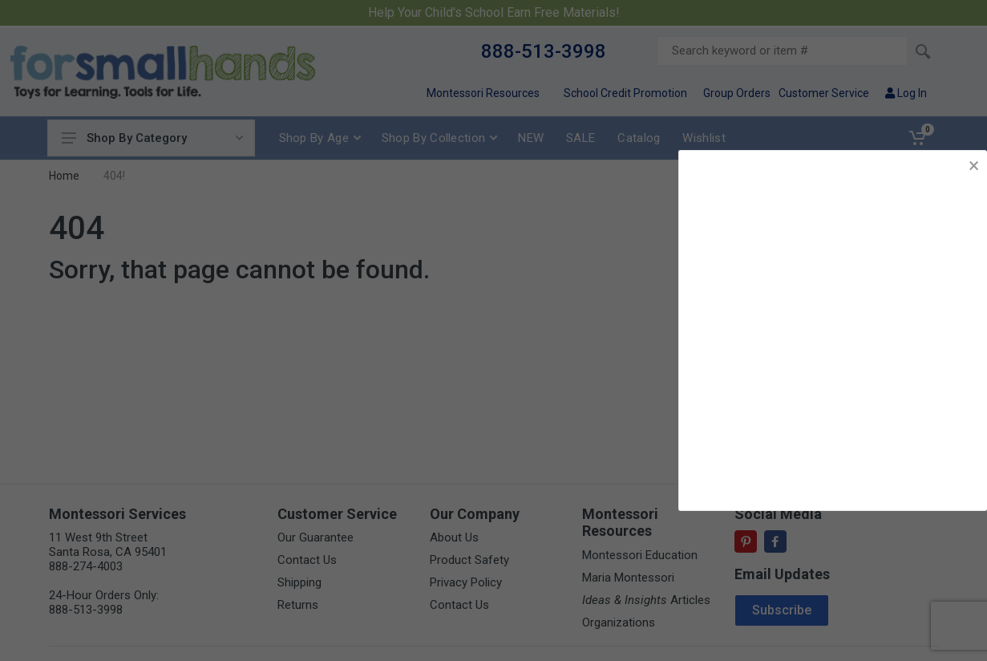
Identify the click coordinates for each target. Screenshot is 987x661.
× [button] (974, 165)
